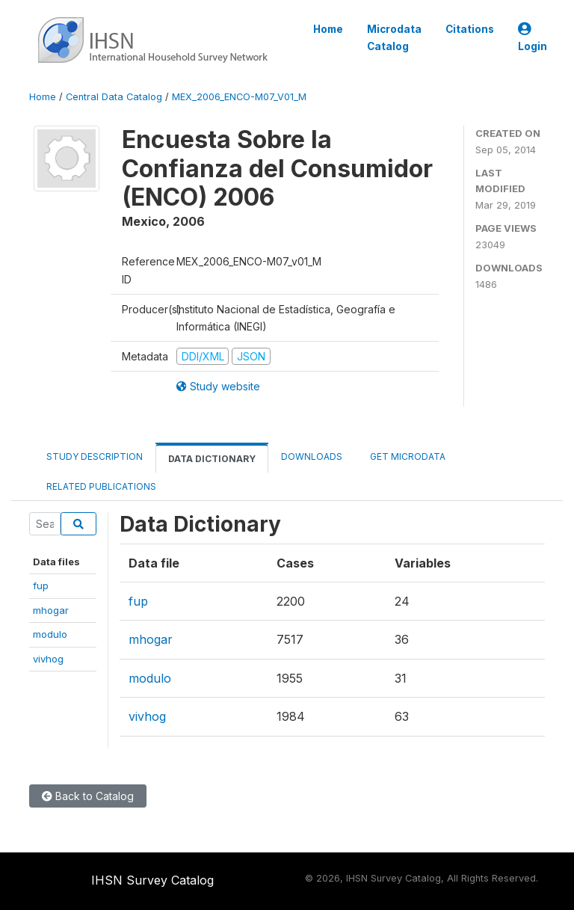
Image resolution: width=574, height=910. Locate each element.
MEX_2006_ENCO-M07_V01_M (239, 96)
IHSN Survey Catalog (152, 880)
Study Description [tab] (94, 456)
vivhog (48, 659)
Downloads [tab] (311, 456)
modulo (50, 634)
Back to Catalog (88, 796)
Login (532, 38)
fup (41, 585)
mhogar (51, 610)
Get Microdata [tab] (406, 456)
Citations (469, 29)
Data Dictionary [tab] (212, 458)
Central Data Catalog (114, 96)
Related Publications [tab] (101, 486)
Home (328, 29)
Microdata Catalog (394, 37)
